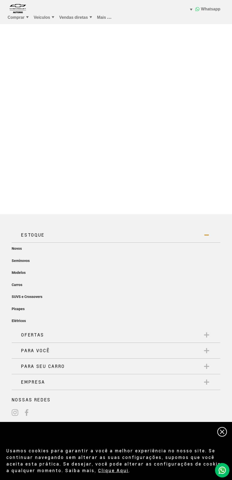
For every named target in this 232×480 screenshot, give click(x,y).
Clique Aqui (113, 470)
